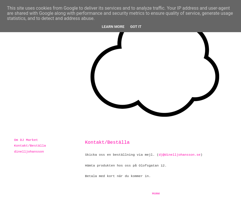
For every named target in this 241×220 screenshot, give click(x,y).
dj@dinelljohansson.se (179, 155)
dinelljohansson (29, 152)
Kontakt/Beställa (30, 146)
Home (156, 194)
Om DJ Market (26, 140)
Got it (135, 26)
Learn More (113, 26)
